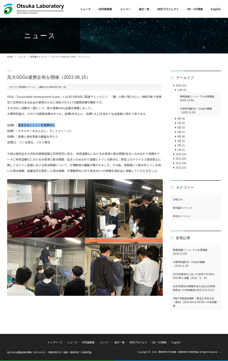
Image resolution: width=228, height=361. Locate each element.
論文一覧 (144, 9)
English (216, 9)
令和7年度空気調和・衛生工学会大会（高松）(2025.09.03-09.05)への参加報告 (195, 302)
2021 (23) (179, 167)
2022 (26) (179, 163)
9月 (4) (179, 118)
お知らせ (178, 199)
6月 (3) (179, 127)
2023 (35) (179, 158)
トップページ (54, 342)
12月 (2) (180, 90)
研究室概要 (105, 9)
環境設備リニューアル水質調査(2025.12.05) (197, 98)
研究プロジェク (138, 342)
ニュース (85, 9)
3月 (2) (179, 141)
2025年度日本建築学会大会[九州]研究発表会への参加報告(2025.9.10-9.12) (194, 288)
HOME (10, 56)
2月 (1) (179, 145)
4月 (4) (179, 136)
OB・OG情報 (195, 9)
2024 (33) (179, 154)
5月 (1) (179, 132)
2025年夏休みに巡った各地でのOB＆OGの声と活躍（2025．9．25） (193, 276)
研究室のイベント (38, 56)
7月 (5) (179, 123)
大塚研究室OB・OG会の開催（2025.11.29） (196, 110)
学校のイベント (181, 216)
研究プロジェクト (168, 9)
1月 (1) (179, 149)
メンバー (125, 9)
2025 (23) (179, 85)
